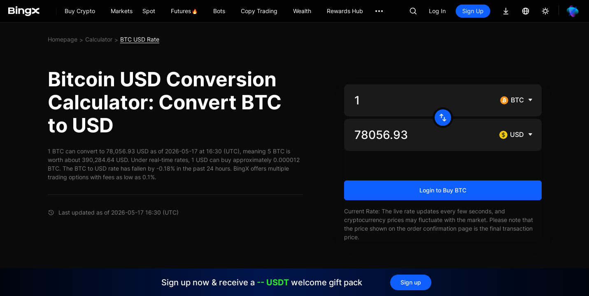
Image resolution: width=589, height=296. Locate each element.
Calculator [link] (98, 39)
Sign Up (473, 10)
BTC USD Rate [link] (139, 39)
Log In (437, 10)
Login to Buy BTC (442, 190)
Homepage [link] (62, 39)
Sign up (410, 282)
